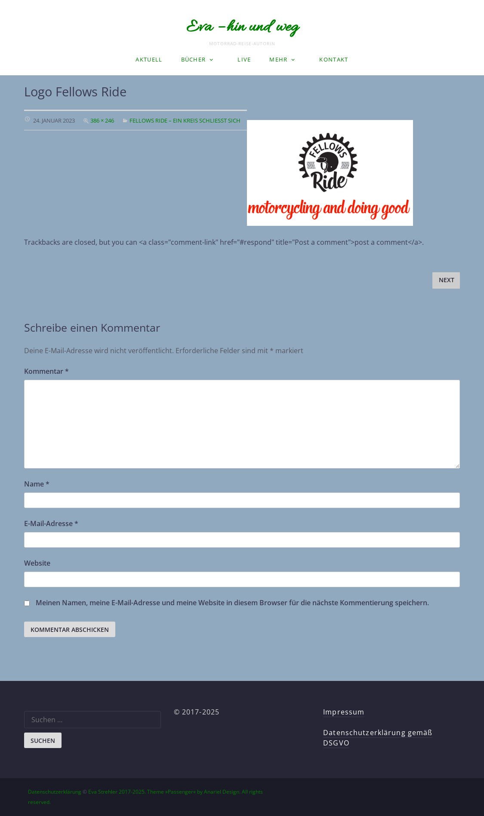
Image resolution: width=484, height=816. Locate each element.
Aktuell (149, 59)
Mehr (278, 59)
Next (446, 280)
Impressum (343, 712)
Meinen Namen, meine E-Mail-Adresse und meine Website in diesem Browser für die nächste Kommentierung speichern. (232, 602)
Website (37, 563)
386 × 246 (102, 120)
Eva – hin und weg (242, 27)
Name (36, 484)
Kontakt (333, 59)
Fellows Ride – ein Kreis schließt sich (184, 120)
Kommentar (46, 371)
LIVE (244, 59)
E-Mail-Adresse (51, 523)
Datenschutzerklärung (54, 791)
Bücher (193, 59)
